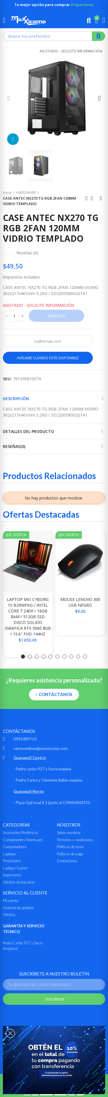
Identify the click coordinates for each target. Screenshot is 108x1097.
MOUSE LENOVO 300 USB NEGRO (80, 602)
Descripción (16, 398)
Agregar (56, 315)
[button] (8, 98)
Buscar (98, 36)
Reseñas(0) (14, 446)
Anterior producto (86, 198)
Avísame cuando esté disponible (48, 357)
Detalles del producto (28, 431)
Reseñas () (27, 253)
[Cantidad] (14, 316)
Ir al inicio (94, 198)
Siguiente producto (101, 198)
